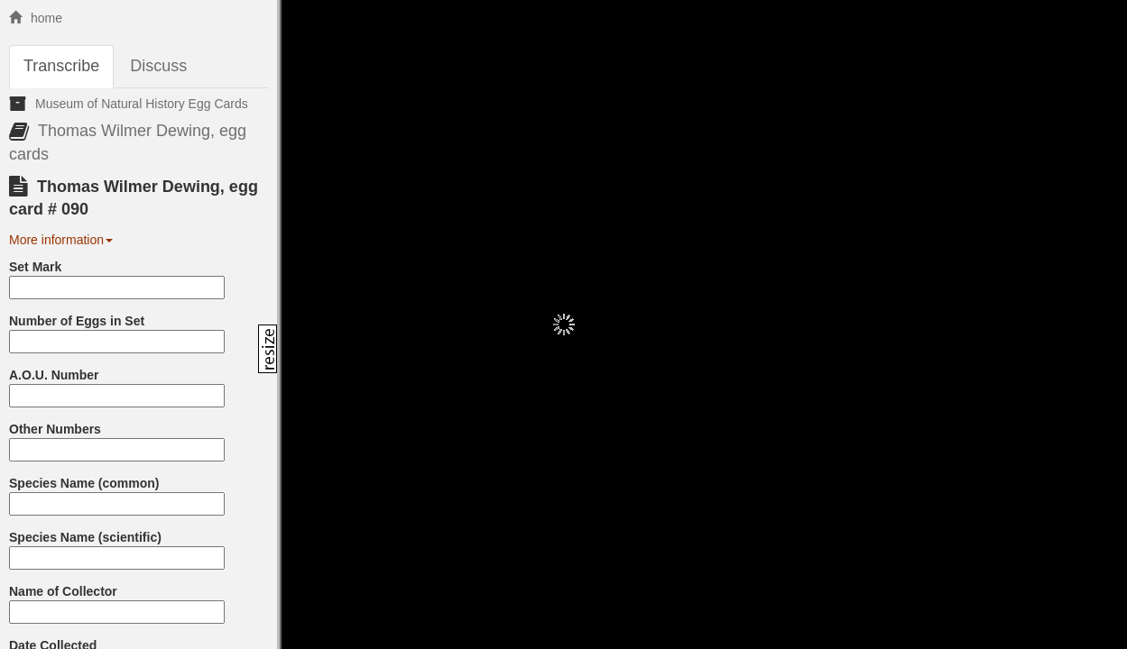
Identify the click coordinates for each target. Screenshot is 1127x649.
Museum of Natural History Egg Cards (141, 103)
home (35, 18)
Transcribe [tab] (61, 66)
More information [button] (61, 240)
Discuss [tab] (158, 66)
